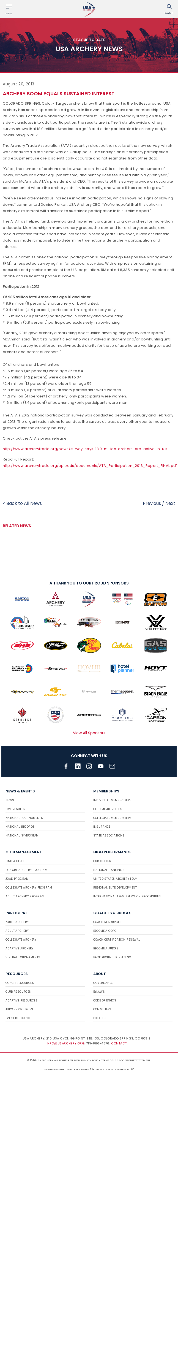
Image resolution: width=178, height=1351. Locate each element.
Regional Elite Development (115, 888)
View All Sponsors (89, 733)
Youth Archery (17, 922)
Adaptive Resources (21, 1000)
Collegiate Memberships (112, 818)
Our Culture (103, 861)
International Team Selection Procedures (127, 896)
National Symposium (22, 835)
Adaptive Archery (19, 948)
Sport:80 (129, 1069)
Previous (152, 503)
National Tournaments (24, 818)
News (10, 800)
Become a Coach (106, 931)
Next (170, 503)
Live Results (15, 809)
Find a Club (14, 861)
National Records (20, 827)
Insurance (102, 827)
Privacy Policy (90, 1060)
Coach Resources (107, 922)
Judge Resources (19, 1009)
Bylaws (99, 992)
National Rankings (109, 870)
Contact (119, 1043)
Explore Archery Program (26, 870)
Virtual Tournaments (23, 957)
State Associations (109, 835)
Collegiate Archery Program (29, 888)
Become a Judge (105, 948)
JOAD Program (17, 879)
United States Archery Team (115, 879)
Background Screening (112, 957)
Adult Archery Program (25, 896)
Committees (102, 1009)
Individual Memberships (112, 800)
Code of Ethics (104, 1000)
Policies (99, 1018)
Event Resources (19, 1018)
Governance (103, 983)
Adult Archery (17, 931)
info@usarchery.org (65, 1043)
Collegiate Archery (21, 940)
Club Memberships (107, 809)
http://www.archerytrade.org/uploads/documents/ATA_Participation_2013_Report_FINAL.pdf (90, 465)
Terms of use (109, 1060)
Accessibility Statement (134, 1060)
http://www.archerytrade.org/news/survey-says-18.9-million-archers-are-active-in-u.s (85, 448)
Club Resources (18, 992)
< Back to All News (22, 503)
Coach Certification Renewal (116, 940)
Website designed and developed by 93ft (70, 1069)
